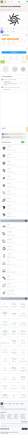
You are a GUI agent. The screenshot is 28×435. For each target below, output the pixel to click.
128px (23, 56)
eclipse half (9, 246)
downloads (14, 52)
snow (8, 261)
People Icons (9, 416)
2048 (23, 58)
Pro (14, 31)
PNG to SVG (2, 414)
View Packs (24, 61)
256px (4, 58)
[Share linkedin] (8, 428)
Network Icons (16, 416)
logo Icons (22, 404)
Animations (7, 62)
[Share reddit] (3, 428)
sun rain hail (9, 239)
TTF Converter (16, 414)
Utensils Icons (3, 417)
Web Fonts (5, 404)
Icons (3, 62)
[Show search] (8, 2)
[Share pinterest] (6, 428)
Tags (14, 404)
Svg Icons (2, 2)
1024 (17, 58)
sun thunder (9, 231)
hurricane (9, 154)
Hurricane (3, 128)
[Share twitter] (4, 428)
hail (8, 268)
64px (17, 56)
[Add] (8, 150)
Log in (19, 2)
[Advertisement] (14, 109)
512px (11, 58)
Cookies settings (23, 418)
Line (3, 43)
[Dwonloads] (14, 150)
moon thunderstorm (10, 290)
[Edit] (10, 150)
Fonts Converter (23, 414)
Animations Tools (3, 415)
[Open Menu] (11, 2)
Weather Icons (3, 416)
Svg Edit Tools (9, 414)
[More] (16, 150)
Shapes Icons (9, 417)
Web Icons (17, 404)
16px (4, 56)
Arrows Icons (23, 415)
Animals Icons (16, 415)
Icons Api (15, 417)
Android (9, 43)
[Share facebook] (1, 428)
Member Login (23, 417)
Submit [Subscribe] (24, 428)
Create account (3, 418)
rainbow (8, 276)
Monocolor (4, 9)
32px (10, 56)
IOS (14, 43)
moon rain (9, 283)
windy (8, 224)
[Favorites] (12, 150)
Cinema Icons (23, 416)
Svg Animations (9, 415)
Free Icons (10, 404)
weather (9, 9)
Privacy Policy (16, 418)
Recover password (10, 418)
